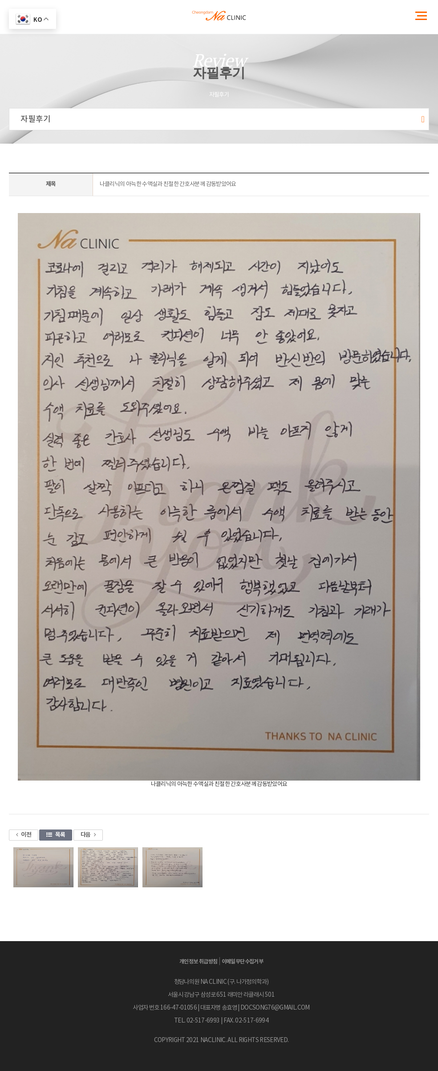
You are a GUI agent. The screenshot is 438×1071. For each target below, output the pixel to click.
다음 (88, 834)
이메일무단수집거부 (243, 961)
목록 (55, 834)
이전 (23, 834)
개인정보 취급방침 (198, 961)
